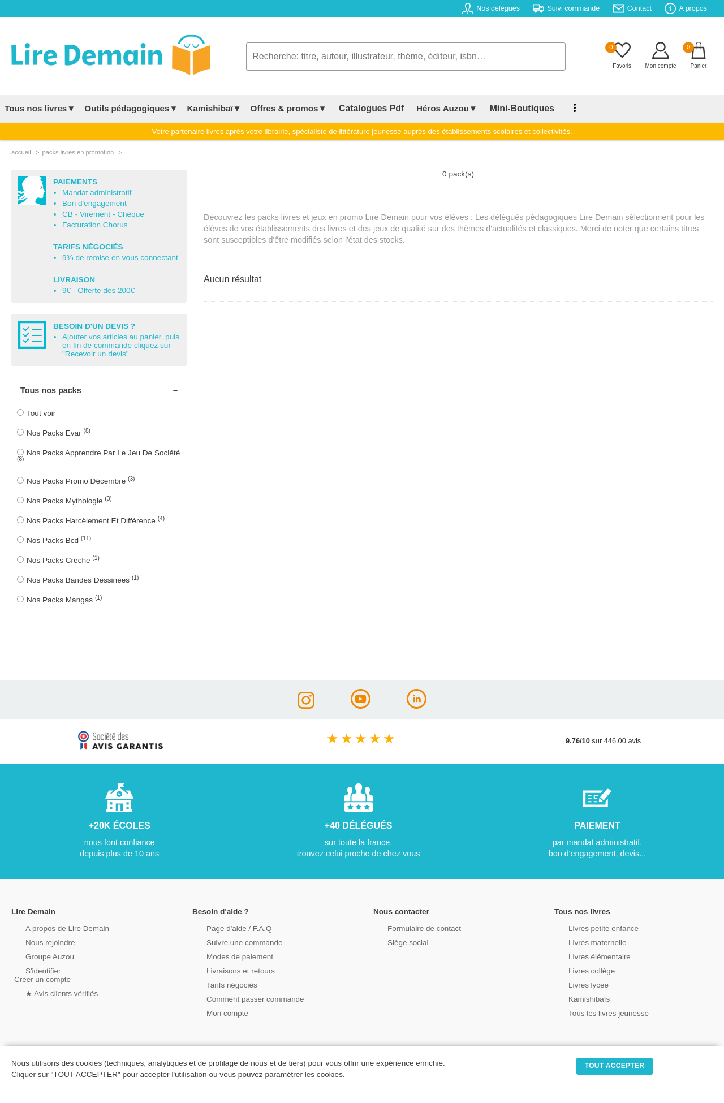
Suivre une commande (231, 941)
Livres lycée (576, 984)
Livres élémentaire (587, 955)
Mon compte (215, 1012)
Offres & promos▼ (289, 108)
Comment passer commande (241, 998)
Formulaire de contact (411, 927)
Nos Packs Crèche (63, 560)
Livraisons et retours (227, 970)
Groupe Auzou (37, 955)
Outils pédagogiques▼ (131, 108)
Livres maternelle (584, 941)
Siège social (395, 941)
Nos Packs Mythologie (69, 500)
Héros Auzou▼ (437, 108)
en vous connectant (144, 257)
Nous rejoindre (37, 941)
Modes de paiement (226, 955)
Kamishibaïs (577, 998)
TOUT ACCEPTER (615, 1066)
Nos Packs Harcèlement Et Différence (96, 520)
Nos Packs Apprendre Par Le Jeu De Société (98, 455)
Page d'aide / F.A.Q (226, 927)
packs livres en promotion (78, 152)
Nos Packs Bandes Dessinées (83, 579)
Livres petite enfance (590, 927)
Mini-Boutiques (508, 108)
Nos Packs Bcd (59, 540)
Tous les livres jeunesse (595, 1012)
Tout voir (41, 413)
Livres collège (579, 970)
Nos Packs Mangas (64, 599)
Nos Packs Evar (58, 432)
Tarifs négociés (219, 984)
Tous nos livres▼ (40, 108)
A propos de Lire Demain (54, 927)
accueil (21, 152)
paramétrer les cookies (304, 1074)
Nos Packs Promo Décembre (81, 480)
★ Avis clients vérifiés (49, 992)
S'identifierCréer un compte (41, 974)
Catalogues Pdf (366, 108)
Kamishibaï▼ (214, 108)
